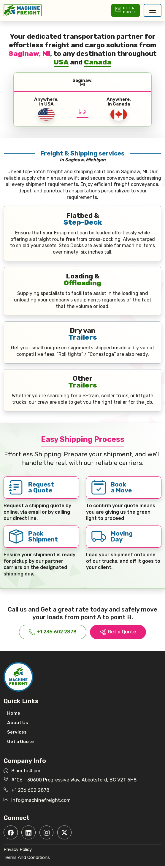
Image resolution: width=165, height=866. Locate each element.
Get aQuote (125, 10)
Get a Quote (118, 632)
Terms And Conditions (27, 857)
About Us (17, 722)
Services (17, 732)
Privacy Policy (18, 849)
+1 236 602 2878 (52, 632)
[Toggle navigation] (152, 10)
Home (13, 713)
